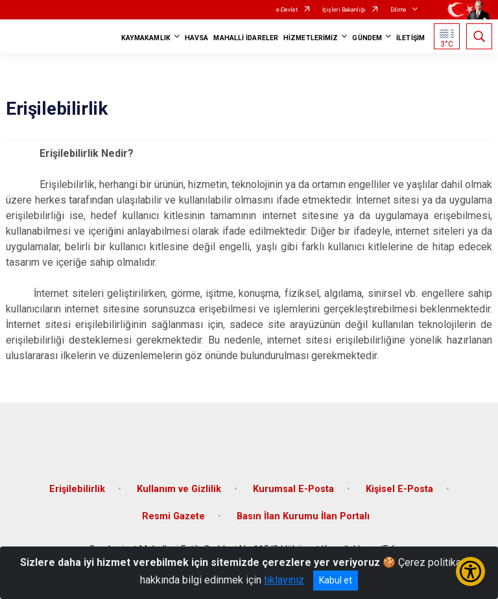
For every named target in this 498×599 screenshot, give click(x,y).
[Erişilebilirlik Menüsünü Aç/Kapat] (470, 571)
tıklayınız (284, 580)
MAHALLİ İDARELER (245, 38)
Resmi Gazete (173, 516)
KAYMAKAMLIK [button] (146, 38)
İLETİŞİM (410, 38)
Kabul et (335, 580)
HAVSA (197, 38)
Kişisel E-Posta (399, 489)
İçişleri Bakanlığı (344, 9)
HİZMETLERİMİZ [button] (310, 38)
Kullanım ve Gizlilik (179, 489)
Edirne (398, 9)
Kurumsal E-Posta (293, 489)
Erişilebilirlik (77, 489)
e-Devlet (287, 9)
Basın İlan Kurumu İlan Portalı (303, 516)
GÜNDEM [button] (367, 38)
